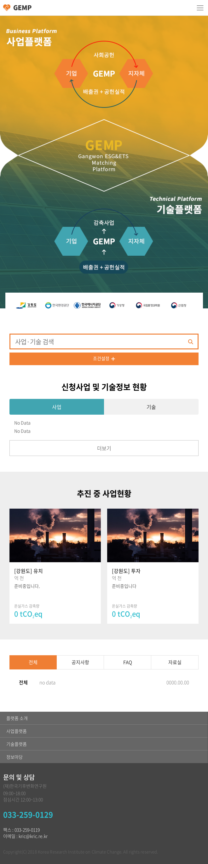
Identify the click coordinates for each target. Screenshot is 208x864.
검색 (190, 342)
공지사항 (80, 662)
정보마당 (14, 757)
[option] (28, 305)
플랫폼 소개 (17, 718)
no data (47, 682)
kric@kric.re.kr (33, 836)
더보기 (104, 448)
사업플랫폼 (16, 731)
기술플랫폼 (16, 744)
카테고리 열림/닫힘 (200, 8)
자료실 (175, 662)
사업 (56, 407)
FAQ (127, 662)
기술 (151, 407)
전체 (33, 662)
